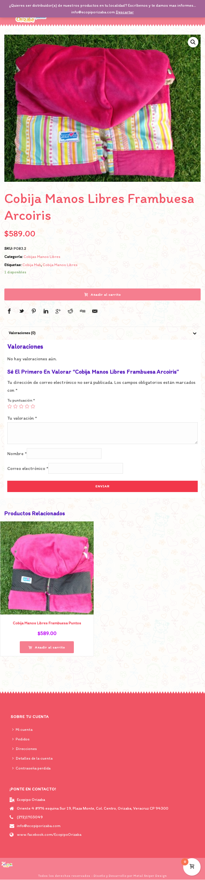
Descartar (125, 12)
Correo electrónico (27, 468)
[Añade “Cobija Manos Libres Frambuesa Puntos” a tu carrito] (47, 647)
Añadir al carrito (102, 295)
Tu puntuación (21, 400)
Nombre (17, 453)
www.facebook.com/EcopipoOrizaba (49, 834)
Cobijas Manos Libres (42, 256)
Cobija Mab (31, 264)
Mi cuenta (22, 729)
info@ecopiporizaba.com (38, 825)
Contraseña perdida (31, 768)
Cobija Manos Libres (60, 264)
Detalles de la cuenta (32, 758)
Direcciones (24, 748)
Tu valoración (22, 418)
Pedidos (21, 739)
